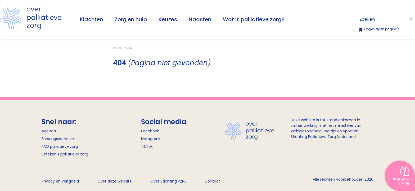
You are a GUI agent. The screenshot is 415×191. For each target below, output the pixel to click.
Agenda (49, 131)
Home (118, 48)
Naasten (200, 19)
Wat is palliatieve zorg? (254, 19)
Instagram (150, 138)
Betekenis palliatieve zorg (65, 154)
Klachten (91, 19)
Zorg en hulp (131, 19)
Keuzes (168, 19)
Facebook (150, 131)
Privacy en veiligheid (60, 181)
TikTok (147, 146)
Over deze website (114, 181)
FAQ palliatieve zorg (60, 146)
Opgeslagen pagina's (382, 29)
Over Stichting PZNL (168, 181)
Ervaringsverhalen (58, 138)
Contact (212, 181)
